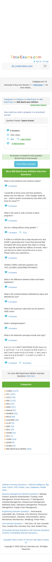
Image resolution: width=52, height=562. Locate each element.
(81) (14, 410)
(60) (13, 417)
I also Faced (23, 139)
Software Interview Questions (14, 485)
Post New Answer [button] (26, 164)
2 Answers (10, 363)
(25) (12, 430)
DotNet (22, 487)
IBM (12, 139)
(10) (14, 433)
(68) (17, 420)
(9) (14, 446)
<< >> (38, 85)
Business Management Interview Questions (20, 494)
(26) (15, 413)
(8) (13, 442)
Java (27, 487)
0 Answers (10, 186)
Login (45, 61)
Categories (8, 99)
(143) (12, 404)
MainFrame (31, 99)
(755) (13, 397)
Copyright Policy (10, 540)
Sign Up (37, 61)
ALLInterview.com (22, 66)
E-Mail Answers (18, 143)
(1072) (15, 391)
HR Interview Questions (39, 530)
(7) (12, 436)
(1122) (13, 401)
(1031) (12, 394)
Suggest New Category (38, 105)
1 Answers (10, 233)
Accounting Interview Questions (15, 530)
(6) (13, 423)
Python (10, 487)
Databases (34, 487)
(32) (12, 426)
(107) (13, 407)
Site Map (37, 540)
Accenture (27, 363)
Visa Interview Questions (12, 523)
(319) (14, 439)
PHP (16, 487)
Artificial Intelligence (36, 485)
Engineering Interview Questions (15, 511)
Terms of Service (25, 540)
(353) (29, 449)
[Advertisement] (25, 28)
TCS (25, 233)
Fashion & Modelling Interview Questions (20, 533)
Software (20, 99)
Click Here (30, 376)
